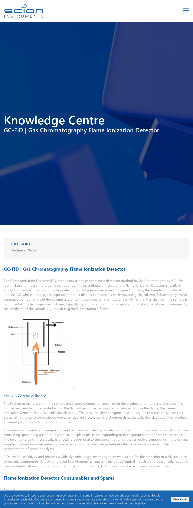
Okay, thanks (180, 499)
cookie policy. (137, 503)
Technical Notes (24, 250)
